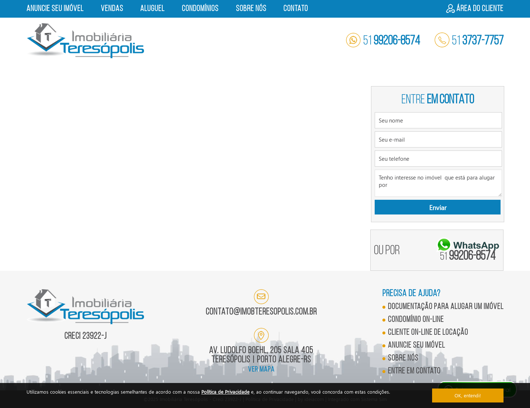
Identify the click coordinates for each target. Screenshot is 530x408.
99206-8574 (467, 256)
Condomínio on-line (416, 320)
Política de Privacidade (225, 392)
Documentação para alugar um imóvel (446, 307)
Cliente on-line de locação (428, 333)
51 (383, 41)
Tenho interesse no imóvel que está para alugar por (438, 183)
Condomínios (200, 9)
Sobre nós (251, 9)
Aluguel (152, 9)
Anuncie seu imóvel (55, 9)
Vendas (112, 9)
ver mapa (261, 369)
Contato (295, 9)
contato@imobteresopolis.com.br (261, 312)
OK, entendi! (468, 395)
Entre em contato (414, 371)
